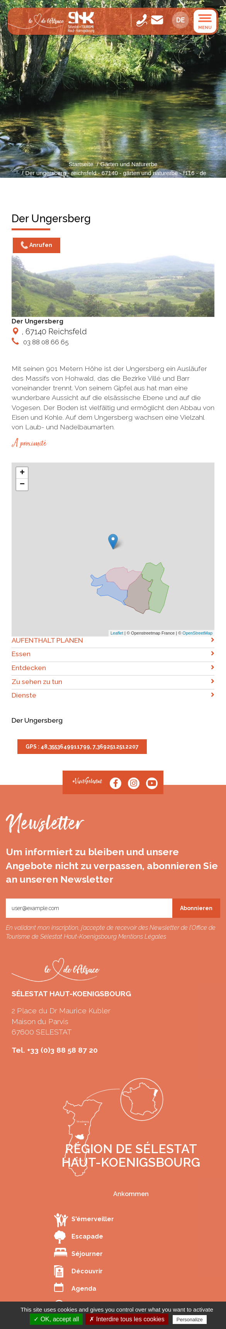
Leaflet (116, 633)
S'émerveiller (84, 1220)
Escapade (78, 1237)
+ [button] (22, 473)
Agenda (75, 1287)
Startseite (80, 164)
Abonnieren (196, 908)
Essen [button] (113, 653)
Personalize (190, 1319)
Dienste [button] (113, 695)
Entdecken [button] (113, 667)
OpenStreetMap (197, 633)
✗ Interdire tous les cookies (126, 1319)
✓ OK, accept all (56, 1319)
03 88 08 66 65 (45, 342)
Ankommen (131, 1194)
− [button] (22, 484)
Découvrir (78, 1271)
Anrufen (36, 245)
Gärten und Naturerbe (129, 164)
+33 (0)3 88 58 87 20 (62, 1050)
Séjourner (78, 1253)
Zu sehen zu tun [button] (113, 681)
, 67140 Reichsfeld (49, 331)
